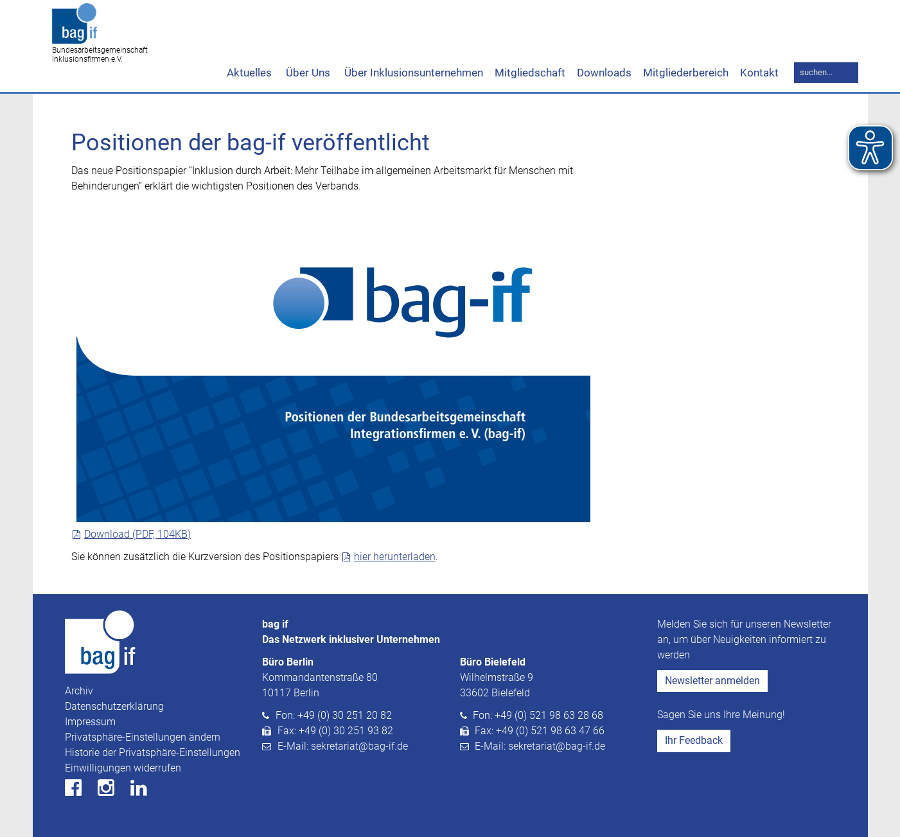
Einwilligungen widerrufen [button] (123, 768)
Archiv (79, 691)
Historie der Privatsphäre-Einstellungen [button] (152, 752)
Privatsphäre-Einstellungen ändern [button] (142, 737)
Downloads (604, 72)
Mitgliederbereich (685, 72)
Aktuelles (249, 72)
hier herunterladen (395, 557)
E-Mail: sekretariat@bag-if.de (343, 746)
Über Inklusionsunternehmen (412, 72)
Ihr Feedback (694, 740)
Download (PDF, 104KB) (137, 534)
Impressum (90, 722)
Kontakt (759, 72)
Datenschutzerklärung (114, 706)
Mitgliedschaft (530, 72)
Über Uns (306, 72)
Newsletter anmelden (712, 680)
